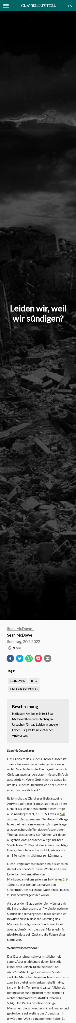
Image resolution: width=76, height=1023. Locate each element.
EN (70, 6)
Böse (34, 681)
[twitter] (19, 659)
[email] (47, 659)
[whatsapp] (29, 659)
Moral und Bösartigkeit (23, 688)
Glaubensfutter (38, 6)
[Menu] (6, 6)
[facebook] (10, 659)
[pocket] (38, 659)
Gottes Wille (17, 681)
